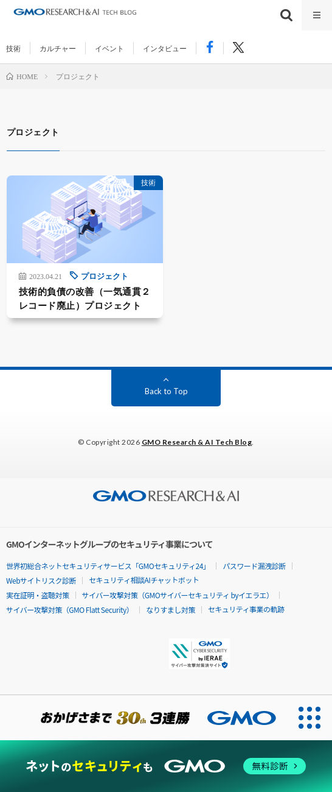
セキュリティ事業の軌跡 (246, 609)
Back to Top (166, 391)
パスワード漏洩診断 (254, 565)
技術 (13, 48)
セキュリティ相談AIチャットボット (144, 580)
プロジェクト (104, 276)
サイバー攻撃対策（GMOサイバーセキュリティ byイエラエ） (178, 595)
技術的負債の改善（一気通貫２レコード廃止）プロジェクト (85, 298)
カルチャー (58, 48)
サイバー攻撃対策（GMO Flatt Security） (69, 609)
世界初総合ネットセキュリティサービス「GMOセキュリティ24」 (108, 565)
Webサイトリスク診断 (41, 580)
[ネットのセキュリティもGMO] (166, 766)
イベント (109, 48)
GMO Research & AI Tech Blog (197, 442)
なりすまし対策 (170, 609)
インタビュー (165, 48)
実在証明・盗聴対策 (37, 595)
